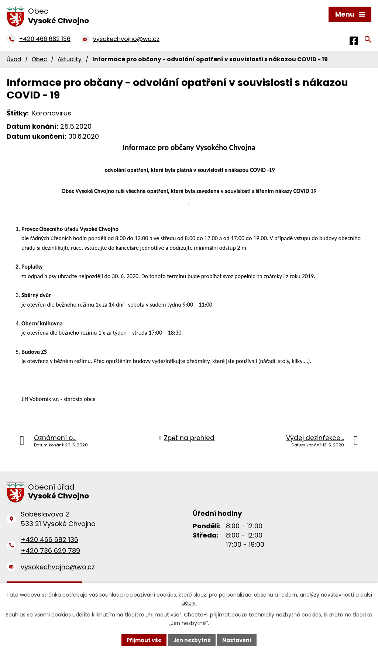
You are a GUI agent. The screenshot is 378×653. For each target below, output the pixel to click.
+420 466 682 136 (49, 539)
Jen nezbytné (191, 639)
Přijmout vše (143, 639)
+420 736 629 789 (50, 550)
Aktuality (70, 59)
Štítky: (18, 113)
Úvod (14, 59)
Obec (39, 59)
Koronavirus (51, 113)
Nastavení (237, 639)
